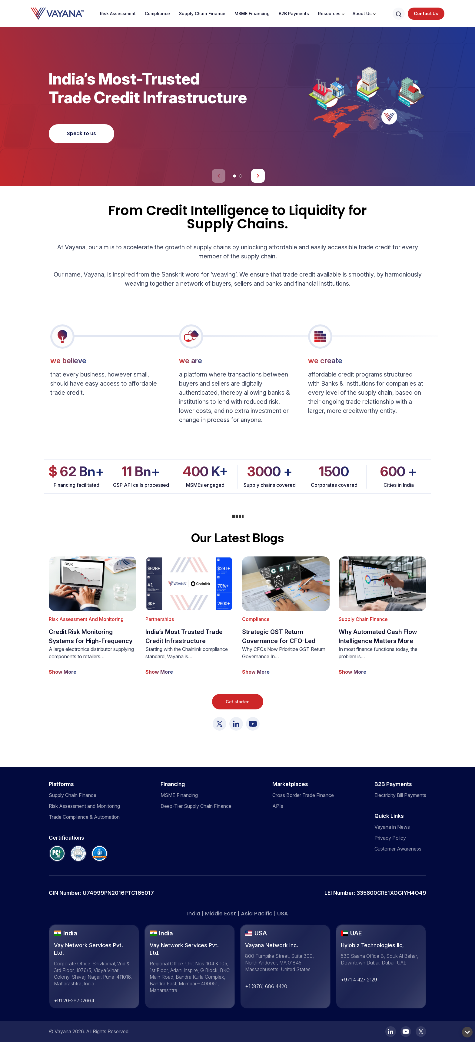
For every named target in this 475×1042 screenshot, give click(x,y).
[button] (234, 176)
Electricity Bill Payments (400, 795)
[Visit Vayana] (219, 724)
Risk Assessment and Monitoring (84, 806)
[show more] (92, 616)
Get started (238, 701)
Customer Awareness (397, 849)
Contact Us (426, 13)
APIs (277, 806)
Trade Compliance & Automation (84, 817)
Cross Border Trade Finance (303, 795)
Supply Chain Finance (202, 13)
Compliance (157, 13)
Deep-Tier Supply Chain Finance (196, 806)
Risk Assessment (118, 13)
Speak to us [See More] (81, 133)
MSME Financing (252, 13)
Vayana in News (392, 827)
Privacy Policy (390, 838)
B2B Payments (294, 13)
